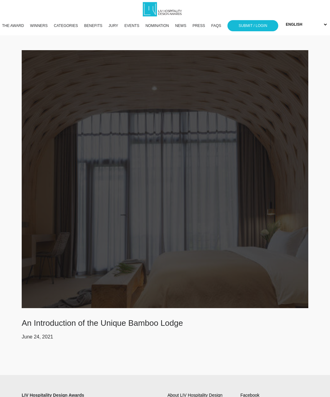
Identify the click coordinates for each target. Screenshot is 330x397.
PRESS (198, 26)
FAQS (216, 26)
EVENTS (131, 26)
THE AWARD (13, 26)
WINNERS (39, 26)
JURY (113, 26)
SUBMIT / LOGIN (253, 26)
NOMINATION (157, 26)
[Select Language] (306, 25)
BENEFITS (93, 26)
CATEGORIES (66, 26)
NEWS (180, 26)
